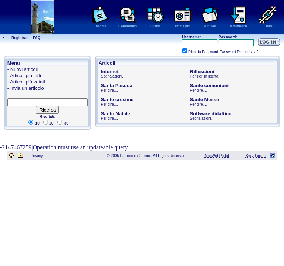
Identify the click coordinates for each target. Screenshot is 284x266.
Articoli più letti (25, 75)
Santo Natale (115, 113)
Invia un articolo (27, 88)
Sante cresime (117, 99)
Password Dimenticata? (239, 52)
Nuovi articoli (24, 69)
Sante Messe (204, 99)
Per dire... (109, 90)
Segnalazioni (111, 76)
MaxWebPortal (216, 156)
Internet (110, 71)
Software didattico (211, 113)
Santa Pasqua (116, 85)
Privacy (37, 156)
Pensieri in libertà (204, 76)
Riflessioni (202, 71)
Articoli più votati (27, 82)
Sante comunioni (209, 85)
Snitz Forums (256, 156)
